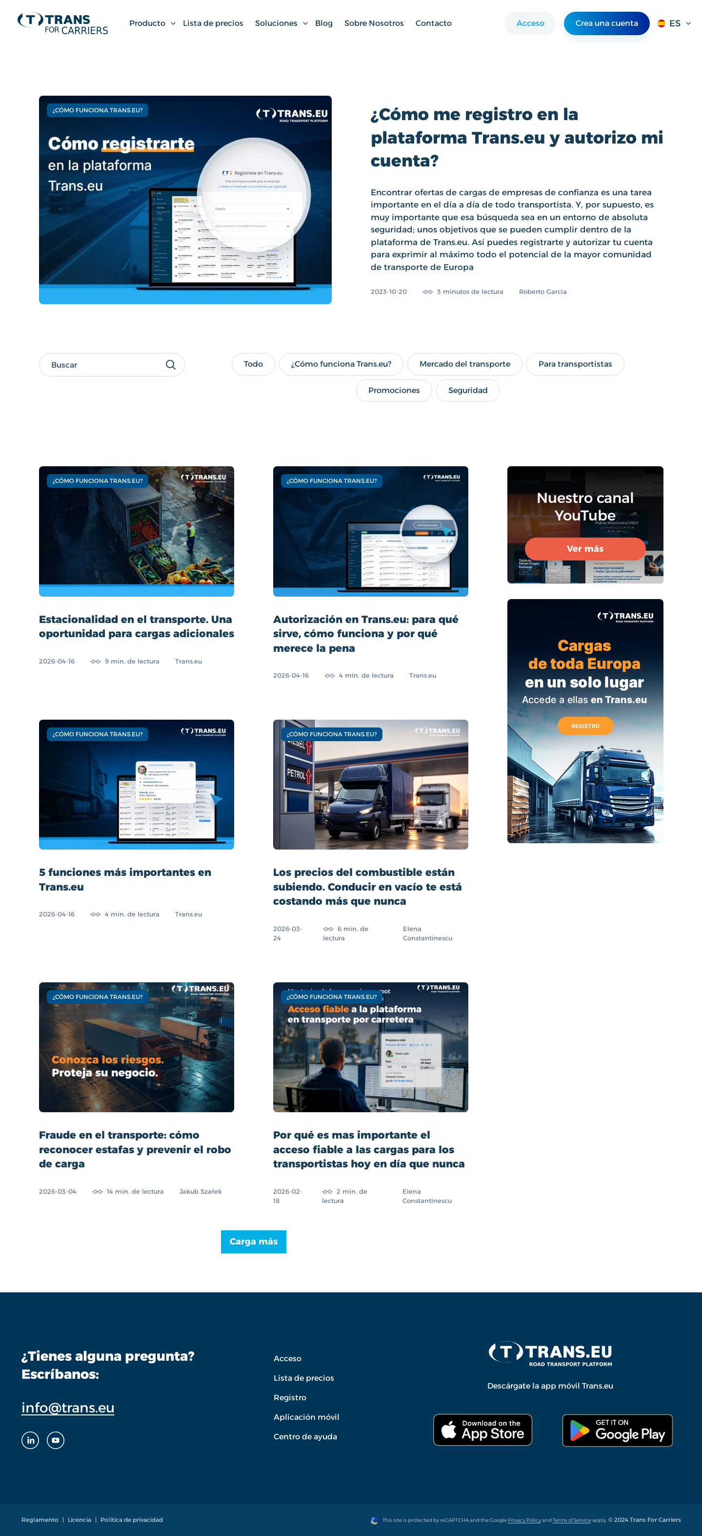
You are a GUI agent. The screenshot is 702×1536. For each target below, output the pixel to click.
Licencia (79, 1519)
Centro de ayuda (305, 1436)
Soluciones (282, 23)
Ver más (585, 548)
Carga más (254, 1241)
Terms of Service (572, 1520)
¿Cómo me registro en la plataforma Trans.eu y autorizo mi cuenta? (517, 137)
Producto (153, 23)
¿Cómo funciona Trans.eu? (341, 364)
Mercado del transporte (464, 364)
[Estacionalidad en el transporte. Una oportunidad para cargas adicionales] (136, 573)
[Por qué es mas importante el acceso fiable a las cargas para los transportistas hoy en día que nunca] (370, 1094)
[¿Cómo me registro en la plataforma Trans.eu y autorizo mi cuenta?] (185, 200)
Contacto (434, 23)
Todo (259, 364)
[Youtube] (55, 1440)
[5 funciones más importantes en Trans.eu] (136, 831)
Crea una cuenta (607, 23)
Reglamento (40, 1519)
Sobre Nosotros (374, 23)
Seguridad (470, 390)
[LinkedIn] (30, 1440)
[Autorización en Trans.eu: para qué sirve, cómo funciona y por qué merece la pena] (370, 573)
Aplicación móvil (307, 1417)
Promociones (394, 390)
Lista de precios (213, 23)
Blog (324, 23)
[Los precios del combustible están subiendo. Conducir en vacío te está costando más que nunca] (370, 831)
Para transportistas (575, 364)
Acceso (530, 23)
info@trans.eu (68, 1407)
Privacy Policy (524, 1520)
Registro (290, 1397)
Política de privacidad (131, 1519)
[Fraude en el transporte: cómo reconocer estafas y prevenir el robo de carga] (136, 1094)
